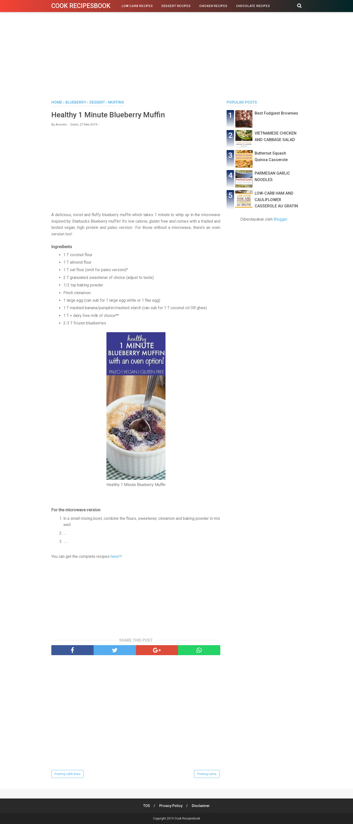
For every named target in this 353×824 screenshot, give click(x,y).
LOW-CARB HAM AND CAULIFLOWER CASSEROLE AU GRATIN (276, 199)
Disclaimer (201, 806)
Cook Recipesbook (80, 6)
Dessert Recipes (176, 6)
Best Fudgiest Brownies (276, 113)
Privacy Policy (171, 806)
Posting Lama (206, 774)
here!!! (116, 556)
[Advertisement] (176, 57)
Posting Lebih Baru (67, 774)
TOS (146, 806)
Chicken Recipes (213, 6)
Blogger (280, 219)
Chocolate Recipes (253, 6)
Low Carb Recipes (137, 6)
